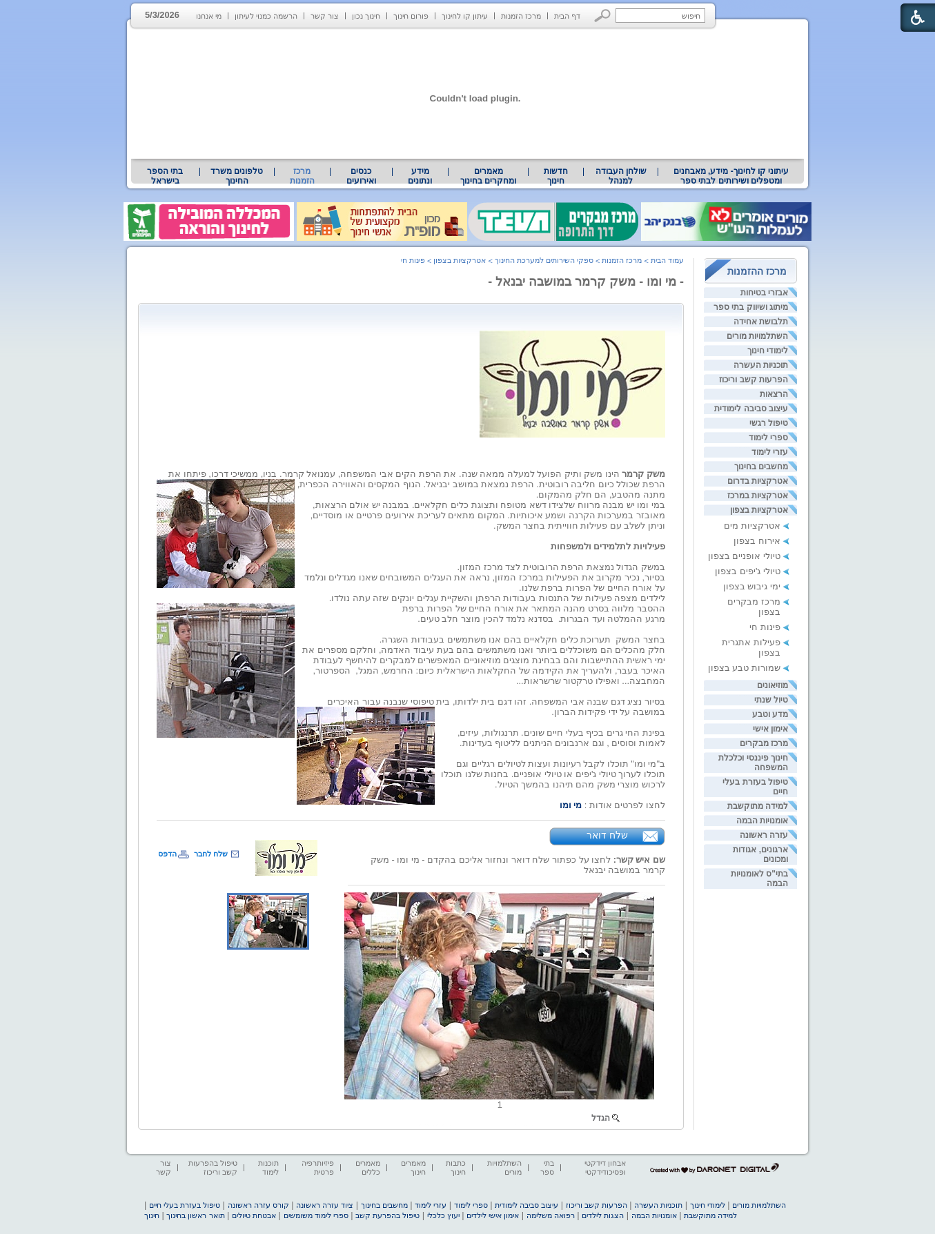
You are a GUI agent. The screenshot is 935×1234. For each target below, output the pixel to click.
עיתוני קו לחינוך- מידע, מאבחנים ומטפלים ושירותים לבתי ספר (731, 176)
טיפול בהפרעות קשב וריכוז (212, 1167)
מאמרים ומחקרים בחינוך (488, 176)
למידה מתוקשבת (757, 806)
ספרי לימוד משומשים (316, 1215)
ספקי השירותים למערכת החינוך (544, 260)
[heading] (572, 381)
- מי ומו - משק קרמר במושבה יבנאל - (586, 281)
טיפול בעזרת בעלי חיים (184, 1205)
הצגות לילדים (603, 1215)
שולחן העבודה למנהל (621, 176)
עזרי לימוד (769, 452)
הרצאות (774, 394)
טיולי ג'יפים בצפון (747, 571)
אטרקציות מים (752, 525)
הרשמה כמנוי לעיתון (266, 16)
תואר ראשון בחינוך (195, 1215)
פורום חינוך (411, 16)
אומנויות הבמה (762, 820)
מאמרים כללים (367, 1167)
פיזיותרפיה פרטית (318, 1167)
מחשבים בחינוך (761, 466)
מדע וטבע (770, 714)
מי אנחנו (209, 16)
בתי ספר (547, 1167)
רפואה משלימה (550, 1215)
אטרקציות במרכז (757, 495)
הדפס (167, 854)
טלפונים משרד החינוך (236, 176)
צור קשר (325, 16)
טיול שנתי (771, 700)
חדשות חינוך (556, 176)
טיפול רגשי (768, 423)
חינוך (151, 1215)
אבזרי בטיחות (764, 292)
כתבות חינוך (456, 1167)
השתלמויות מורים (757, 336)
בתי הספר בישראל (165, 176)
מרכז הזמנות (521, 16)
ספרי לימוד (768, 437)
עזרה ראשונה (764, 835)
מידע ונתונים (420, 176)
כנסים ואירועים (361, 176)
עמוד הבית (667, 260)
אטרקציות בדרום (757, 481)
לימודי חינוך (767, 350)
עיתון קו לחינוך (465, 16)
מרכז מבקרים (764, 743)
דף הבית (567, 16)
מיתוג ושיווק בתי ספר (750, 307)
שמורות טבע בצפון (744, 668)
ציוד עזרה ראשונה (324, 1205)
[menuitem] (731, 176)
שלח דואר (607, 835)
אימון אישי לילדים (492, 1215)
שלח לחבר (211, 854)
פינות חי (764, 627)
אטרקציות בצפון (759, 510)
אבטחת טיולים (254, 1215)
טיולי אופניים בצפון (744, 556)
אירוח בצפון (757, 541)
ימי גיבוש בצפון (751, 586)
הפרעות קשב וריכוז (753, 379)
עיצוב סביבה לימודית (751, 408)
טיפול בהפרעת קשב (387, 1215)
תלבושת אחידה (761, 321)
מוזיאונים (772, 685)
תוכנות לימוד (268, 1167)
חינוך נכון (366, 16)
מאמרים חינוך (413, 1167)
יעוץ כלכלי (443, 1215)
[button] (603, 15)
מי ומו (571, 805)
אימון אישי (770, 729)
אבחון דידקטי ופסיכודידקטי (605, 1167)
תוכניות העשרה (761, 365)
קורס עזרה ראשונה (258, 1205)
